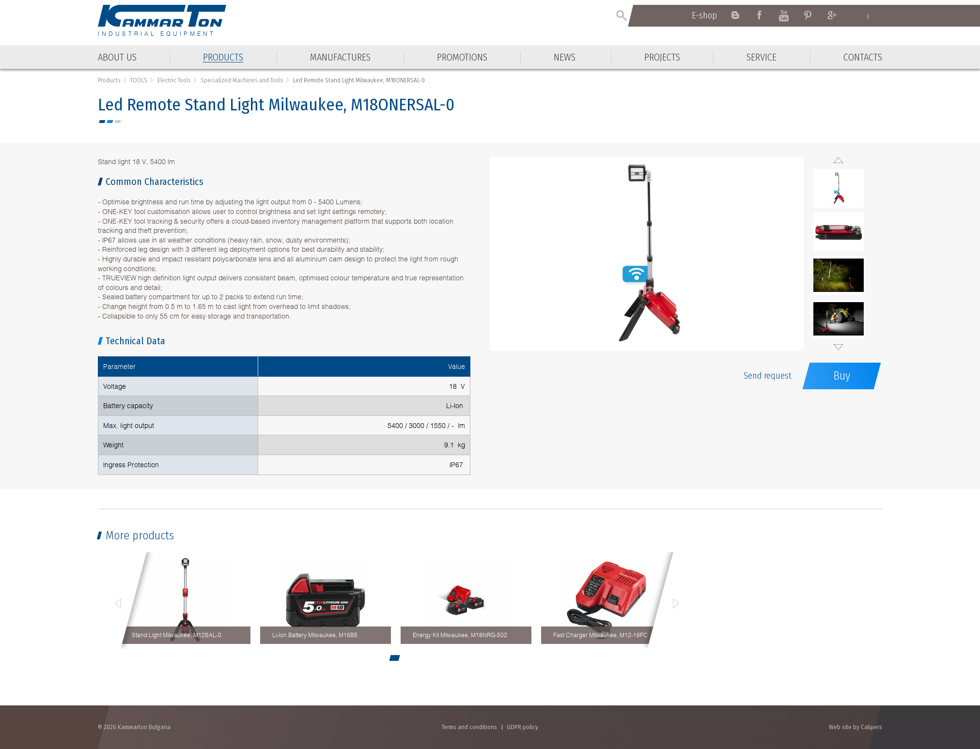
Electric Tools (173, 80)
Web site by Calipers (855, 727)
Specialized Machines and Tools (242, 80)
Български (877, 16)
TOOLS (138, 80)
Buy (841, 375)
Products (109, 80)
